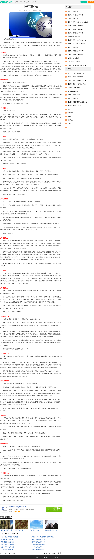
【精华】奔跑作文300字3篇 (75, 33)
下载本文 (40, 10)
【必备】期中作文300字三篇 (76, 51)
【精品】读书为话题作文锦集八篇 (77, 102)
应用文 (69, 116)
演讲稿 (69, 109)
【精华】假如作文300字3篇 (75, 15)
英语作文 (70, 113)
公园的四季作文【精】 (55, 553)
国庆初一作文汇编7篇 (74, 95)
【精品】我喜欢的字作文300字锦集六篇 (78, 40)
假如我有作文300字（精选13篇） (77, 43)
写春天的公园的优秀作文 (38, 539)
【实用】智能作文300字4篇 (75, 54)
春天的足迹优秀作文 (37, 549)
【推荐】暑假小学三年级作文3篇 (77, 84)
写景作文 (33, 2)
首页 (21, 2)
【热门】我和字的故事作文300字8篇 (78, 22)
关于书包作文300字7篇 (74, 61)
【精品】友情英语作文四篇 (75, 77)
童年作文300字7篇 (73, 98)
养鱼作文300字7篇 (73, 11)
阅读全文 (35, 10)
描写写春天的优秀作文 (38, 542)
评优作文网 (45, 557)
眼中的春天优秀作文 (7, 549)
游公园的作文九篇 (73, 91)
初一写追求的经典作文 (74, 87)
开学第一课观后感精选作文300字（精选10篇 (78, 65)
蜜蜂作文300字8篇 (73, 47)
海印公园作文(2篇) (10, 553)
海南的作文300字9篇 (73, 58)
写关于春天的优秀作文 (38, 544)
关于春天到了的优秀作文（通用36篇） (43, 537)
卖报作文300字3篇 (73, 18)
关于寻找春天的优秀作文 (8, 539)
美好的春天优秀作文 (37, 547)
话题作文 (26, 2)
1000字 (69, 123)
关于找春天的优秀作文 (7, 542)
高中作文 (70, 120)
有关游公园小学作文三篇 (75, 105)
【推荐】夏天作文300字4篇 (75, 25)
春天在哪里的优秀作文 (7, 547)
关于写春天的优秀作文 (7, 544)
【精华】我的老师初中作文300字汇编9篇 (78, 80)
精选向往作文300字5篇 (74, 36)
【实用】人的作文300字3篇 (75, 29)
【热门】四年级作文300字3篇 (76, 73)
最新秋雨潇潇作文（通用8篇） (10, 537)
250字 (69, 127)
